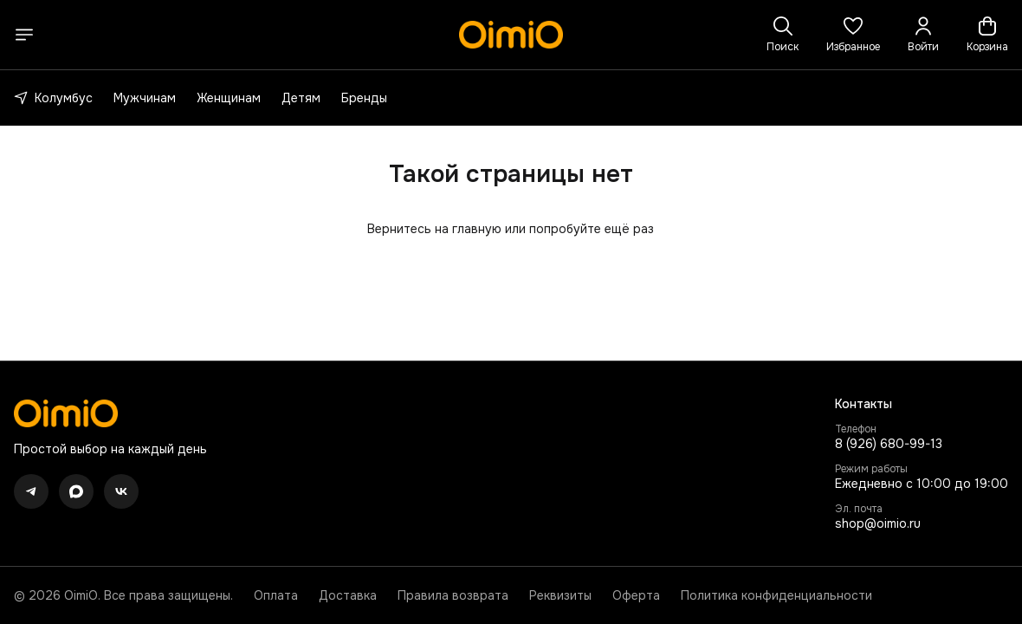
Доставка (348, 595)
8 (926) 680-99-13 (888, 444)
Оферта (636, 595)
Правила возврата (453, 595)
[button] (853, 35)
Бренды (364, 98)
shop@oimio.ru (878, 523)
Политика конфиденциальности (776, 595)
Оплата (276, 595)
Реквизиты (560, 595)
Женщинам (229, 98)
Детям (300, 98)
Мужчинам (144, 98)
